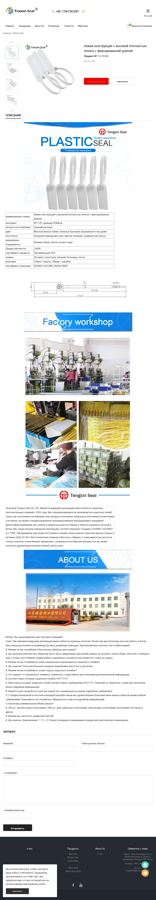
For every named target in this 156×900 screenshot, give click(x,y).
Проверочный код (13, 810)
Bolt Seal (73, 854)
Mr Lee (145, 873)
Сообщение (10, 773)
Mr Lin (145, 865)
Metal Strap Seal (73, 871)
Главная (9, 26)
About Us (39, 26)
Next (12, 111)
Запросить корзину (141, 26)
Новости (69, 26)
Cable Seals (73, 861)
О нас (100, 854)
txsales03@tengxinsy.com (138, 870)
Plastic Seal (18, 33)
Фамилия (8, 743)
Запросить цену (96, 81)
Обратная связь (84, 26)
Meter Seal (73, 868)
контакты (122, 81)
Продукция (25, 26)
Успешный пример (54, 26)
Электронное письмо (92, 743)
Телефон (8, 758)
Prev (12, 42)
